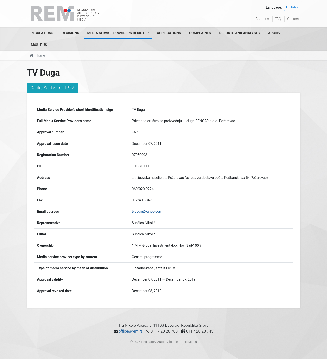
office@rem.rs (131, 331)
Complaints (200, 33)
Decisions (70, 33)
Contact (293, 19)
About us (262, 19)
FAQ (278, 19)
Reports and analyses (239, 33)
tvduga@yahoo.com (147, 211)
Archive (275, 33)
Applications (169, 33)
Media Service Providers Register (118, 33)
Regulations (42, 33)
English (291, 7)
